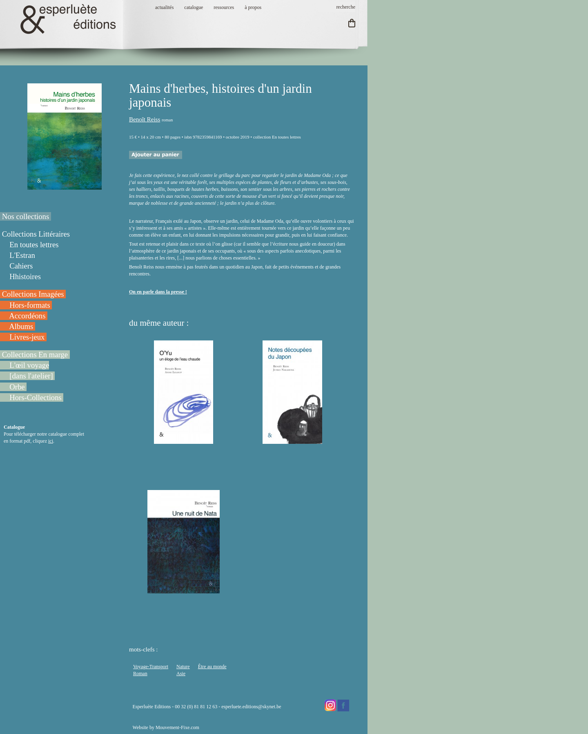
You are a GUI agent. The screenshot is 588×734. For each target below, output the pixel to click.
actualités (164, 7)
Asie (180, 673)
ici (50, 441)
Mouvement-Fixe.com (177, 727)
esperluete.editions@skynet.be (251, 706)
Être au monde (212, 666)
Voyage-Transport (150, 666)
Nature (183, 666)
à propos (253, 7)
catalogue (193, 7)
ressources (224, 7)
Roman (140, 673)
